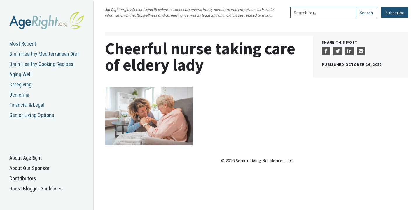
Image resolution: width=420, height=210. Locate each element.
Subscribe (395, 12)
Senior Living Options (31, 115)
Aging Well (20, 74)
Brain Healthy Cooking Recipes (41, 64)
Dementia (19, 95)
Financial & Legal (26, 105)
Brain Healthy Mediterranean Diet (44, 54)
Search (366, 12)
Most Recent (22, 44)
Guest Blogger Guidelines (36, 189)
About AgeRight (25, 158)
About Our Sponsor (29, 168)
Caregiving (20, 84)
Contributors (22, 178)
